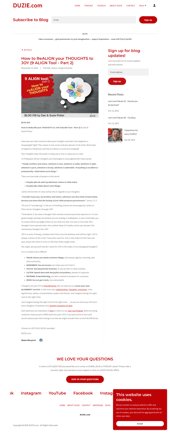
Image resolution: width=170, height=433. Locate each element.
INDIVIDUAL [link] (98, 405)
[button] (143, 6)
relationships (62, 289)
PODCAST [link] (88, 5)
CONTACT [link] (130, 5)
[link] (38, 6)
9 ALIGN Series (50, 286)
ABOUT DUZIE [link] (116, 5)
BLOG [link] (107, 405)
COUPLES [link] (101, 5)
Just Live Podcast (75, 310)
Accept (141, 423)
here (52, 310)
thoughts (73, 289)
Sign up (148, 19)
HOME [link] (77, 5)
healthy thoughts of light (61, 305)
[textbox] (93, 19)
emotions (82, 289)
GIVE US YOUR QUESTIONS (85, 379)
